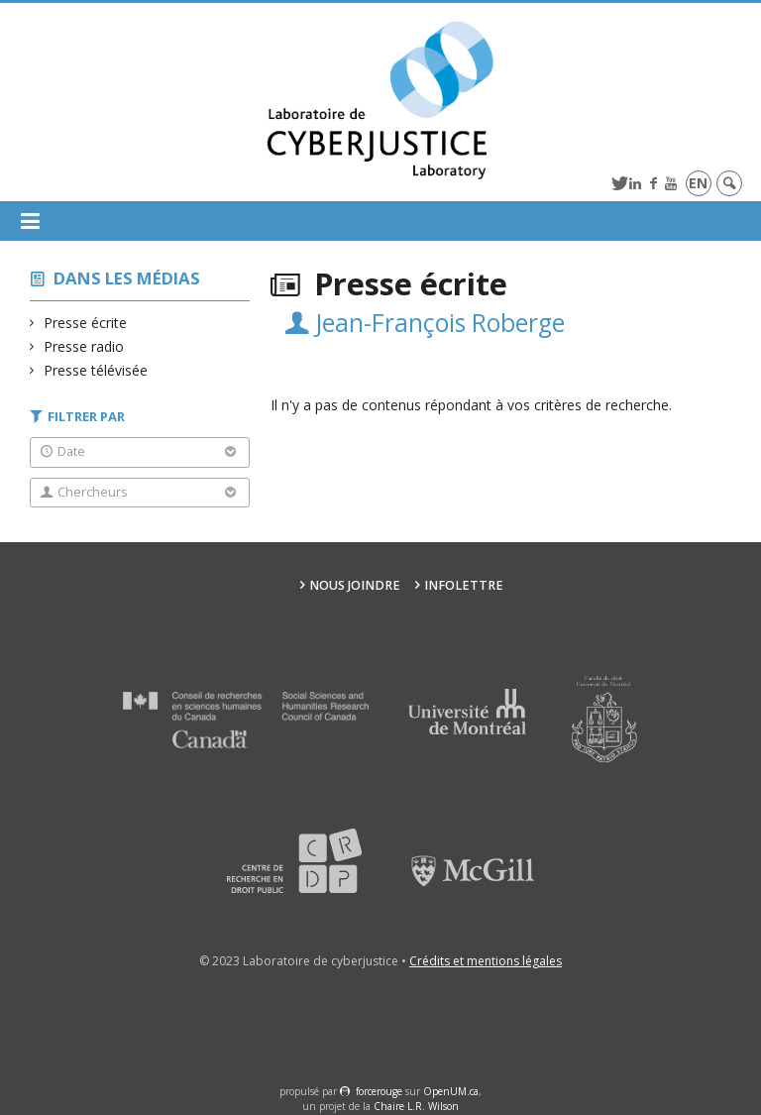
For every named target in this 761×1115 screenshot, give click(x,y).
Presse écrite (86, 322)
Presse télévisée (96, 370)
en (698, 182)
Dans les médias (127, 278)
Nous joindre (354, 585)
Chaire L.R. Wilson (416, 1106)
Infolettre (463, 585)
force (379, 1091)
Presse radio (84, 346)
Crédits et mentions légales (485, 960)
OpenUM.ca (451, 1091)
